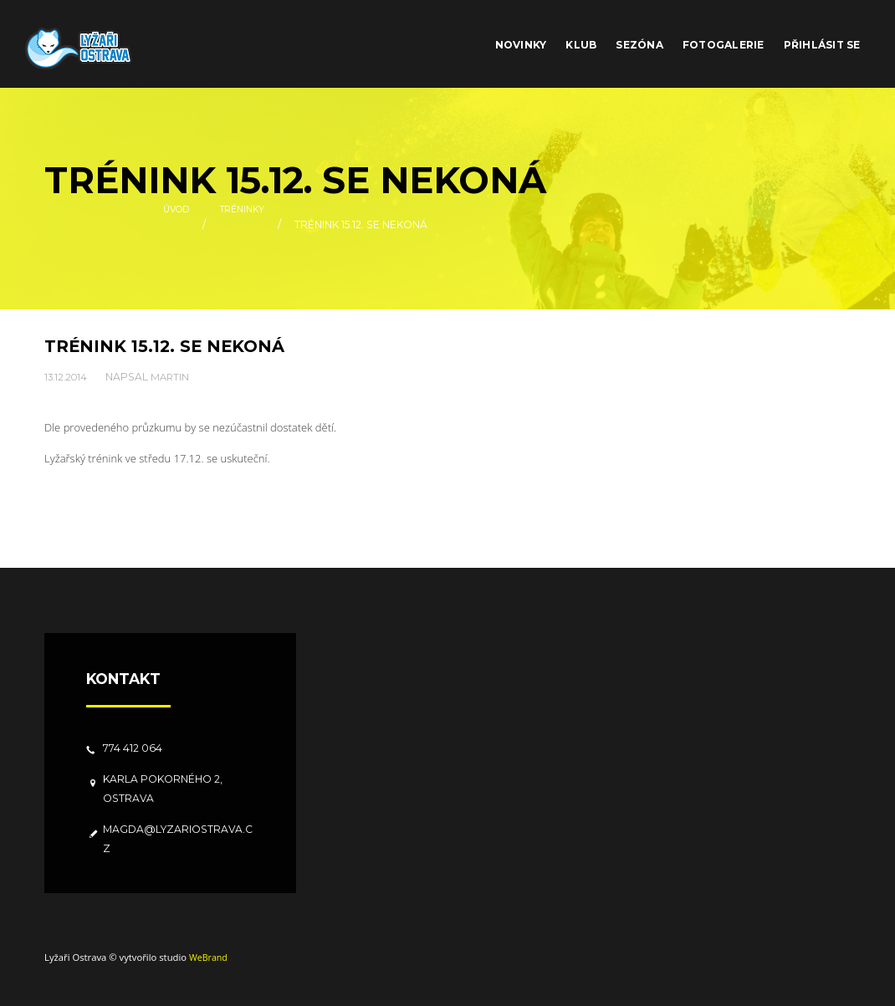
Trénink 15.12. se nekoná (169, 345)
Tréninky (244, 224)
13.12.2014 (67, 376)
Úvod (173, 224)
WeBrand (209, 956)
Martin (175, 376)
